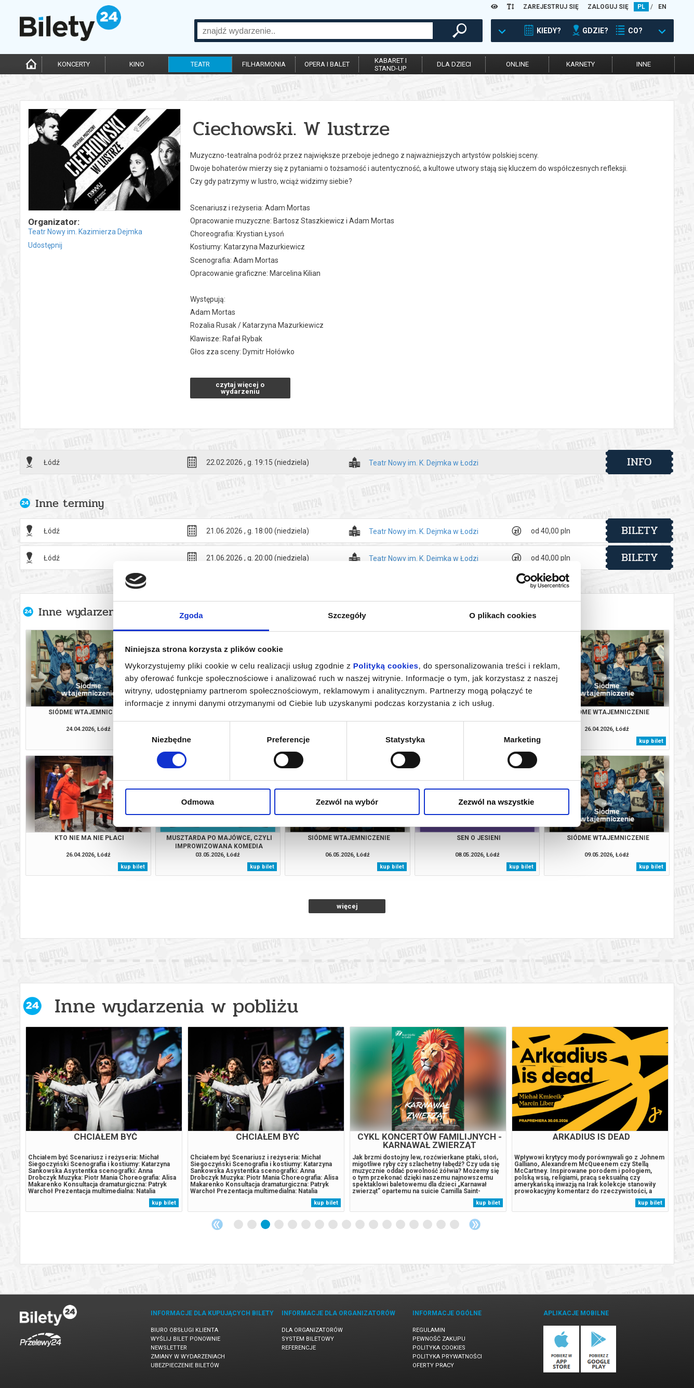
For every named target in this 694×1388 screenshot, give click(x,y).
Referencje (299, 1347)
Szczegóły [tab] (347, 615)
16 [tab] (441, 1225)
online (517, 64)
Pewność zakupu (438, 1339)
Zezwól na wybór (347, 801)
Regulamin (428, 1330)
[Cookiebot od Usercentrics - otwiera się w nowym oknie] (523, 581)
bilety (639, 530)
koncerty (74, 64)
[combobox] (315, 30)
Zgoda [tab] (191, 615)
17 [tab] (455, 1225)
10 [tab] (360, 1225)
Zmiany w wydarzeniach (188, 1356)
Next (475, 1224)
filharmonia (264, 64)
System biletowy (308, 1339)
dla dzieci (454, 64)
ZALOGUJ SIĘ (608, 6)
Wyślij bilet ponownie (185, 1339)
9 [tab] (347, 1225)
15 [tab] (428, 1225)
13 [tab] (401, 1225)
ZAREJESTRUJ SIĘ (551, 6)
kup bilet (651, 741)
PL (641, 6)
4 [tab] (279, 1225)
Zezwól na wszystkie (497, 801)
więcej (347, 906)
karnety (580, 64)
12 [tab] (387, 1225)
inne (643, 64)
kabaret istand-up (391, 64)
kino (136, 64)
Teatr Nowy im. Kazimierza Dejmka (85, 232)
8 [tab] (333, 1225)
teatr (200, 64)
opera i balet (327, 64)
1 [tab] (239, 1225)
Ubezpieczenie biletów (185, 1365)
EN (662, 6)
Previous (217, 1224)
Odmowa (197, 801)
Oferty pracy (433, 1365)
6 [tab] (306, 1225)
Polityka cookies (438, 1347)
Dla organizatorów (312, 1330)
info (639, 462)
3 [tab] (266, 1225)
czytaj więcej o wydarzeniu (240, 388)
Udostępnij (45, 245)
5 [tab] (293, 1225)
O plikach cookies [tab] (502, 615)
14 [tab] (414, 1225)
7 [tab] (320, 1225)
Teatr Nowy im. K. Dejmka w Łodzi (423, 463)
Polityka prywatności (447, 1356)
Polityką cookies (386, 665)
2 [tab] (252, 1225)
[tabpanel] (103, 1119)
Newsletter (169, 1347)
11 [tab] (374, 1225)
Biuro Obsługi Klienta (184, 1330)
